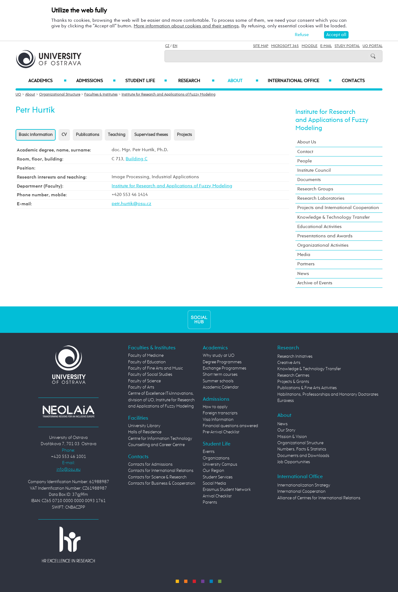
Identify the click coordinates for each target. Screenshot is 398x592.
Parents (210, 502)
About (243, 81)
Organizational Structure (59, 94)
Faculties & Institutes (101, 94)
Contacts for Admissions (150, 464)
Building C (136, 158)
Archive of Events (314, 283)
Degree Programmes (222, 362)
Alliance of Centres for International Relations (318, 498)
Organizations (216, 458)
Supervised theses (151, 135)
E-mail (326, 46)
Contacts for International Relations (160, 470)
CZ (167, 46)
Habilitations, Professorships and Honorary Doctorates (327, 394)
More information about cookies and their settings (186, 26)
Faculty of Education (147, 362)
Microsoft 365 (285, 46)
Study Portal (347, 46)
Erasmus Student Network (227, 489)
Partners (306, 264)
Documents (309, 179)
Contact (305, 151)
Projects (184, 135)
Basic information (36, 135)
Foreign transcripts (220, 413)
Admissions (96, 81)
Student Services (218, 477)
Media (303, 254)
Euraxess (285, 401)
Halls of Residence (144, 432)
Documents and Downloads (303, 456)
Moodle (309, 46)
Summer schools (218, 381)
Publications (87, 135)
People (304, 161)
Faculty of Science (144, 381)
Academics (47, 81)
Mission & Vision (292, 437)
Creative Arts (288, 363)
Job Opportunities (293, 462)
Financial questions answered (230, 426)
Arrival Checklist (217, 496)
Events (209, 452)
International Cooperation (301, 491)
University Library (144, 426)
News (303, 273)
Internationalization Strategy (303, 485)
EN (175, 46)
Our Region (213, 470)
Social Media (214, 483)
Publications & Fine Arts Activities (307, 388)
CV (64, 135)
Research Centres (293, 375)
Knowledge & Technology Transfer (333, 217)
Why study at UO (218, 355)
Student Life (146, 81)
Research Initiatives (294, 356)
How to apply (215, 407)
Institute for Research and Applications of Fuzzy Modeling (168, 94)
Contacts (353, 81)
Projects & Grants (293, 382)
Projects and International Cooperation (338, 207)
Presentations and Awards (325, 236)
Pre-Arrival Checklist (221, 432)
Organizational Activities (323, 245)
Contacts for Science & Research (157, 477)
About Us (306, 142)
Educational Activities (319, 226)
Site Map (260, 46)
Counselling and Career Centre (156, 445)
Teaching (116, 135)
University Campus (220, 464)
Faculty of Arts (141, 387)
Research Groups (315, 189)
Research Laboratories (321, 198)
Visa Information (218, 419)
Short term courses (220, 374)
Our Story (286, 430)
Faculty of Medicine (146, 355)
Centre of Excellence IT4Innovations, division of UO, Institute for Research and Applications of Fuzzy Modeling (161, 399)
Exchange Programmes (224, 368)
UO (18, 94)
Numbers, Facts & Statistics (301, 449)
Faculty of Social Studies (150, 374)
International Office (299, 81)
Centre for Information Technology (160, 438)
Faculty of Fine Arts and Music (155, 368)
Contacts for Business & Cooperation (161, 483)
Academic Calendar (221, 387)
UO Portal (372, 46)
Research (196, 81)
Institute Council (314, 170)
